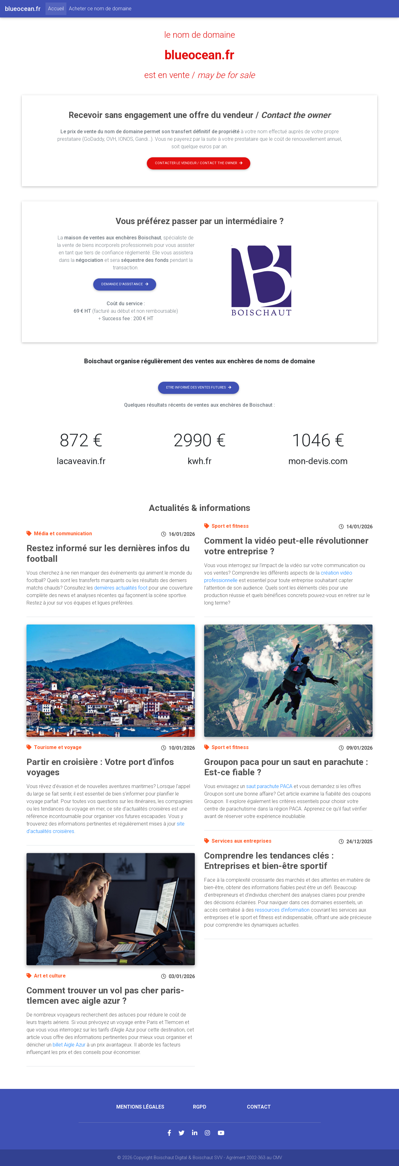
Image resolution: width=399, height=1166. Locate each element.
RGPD (199, 1107)
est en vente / (199, 75)
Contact (259, 1107)
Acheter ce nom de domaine (100, 9)
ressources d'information (282, 910)
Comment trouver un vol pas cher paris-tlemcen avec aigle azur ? (105, 995)
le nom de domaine (199, 35)
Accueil (57, 8)
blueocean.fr (199, 55)
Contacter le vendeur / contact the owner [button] (199, 163)
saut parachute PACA (269, 786)
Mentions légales (140, 1107)
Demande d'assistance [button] (124, 284)
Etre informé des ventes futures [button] (198, 387)
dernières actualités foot (120, 588)
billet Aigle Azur (69, 1045)
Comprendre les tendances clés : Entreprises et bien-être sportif (269, 860)
